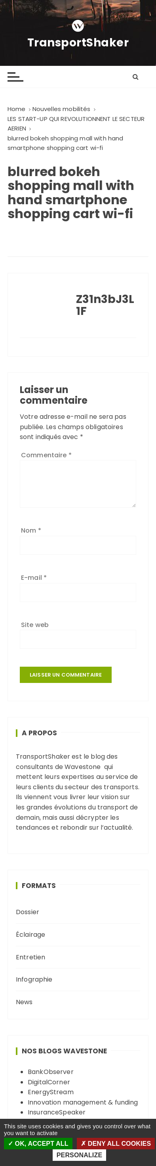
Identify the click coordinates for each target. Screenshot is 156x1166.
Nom (31, 530)
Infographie (34, 979)
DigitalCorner (49, 1082)
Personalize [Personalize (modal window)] (79, 1155)
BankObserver (51, 1071)
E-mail (34, 577)
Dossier (27, 912)
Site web (35, 624)
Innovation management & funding (83, 1102)
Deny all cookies (116, 1143)
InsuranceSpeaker (57, 1112)
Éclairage (30, 934)
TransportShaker (78, 43)
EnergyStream (51, 1092)
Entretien (30, 957)
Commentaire (46, 455)
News (24, 1002)
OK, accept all (38, 1143)
